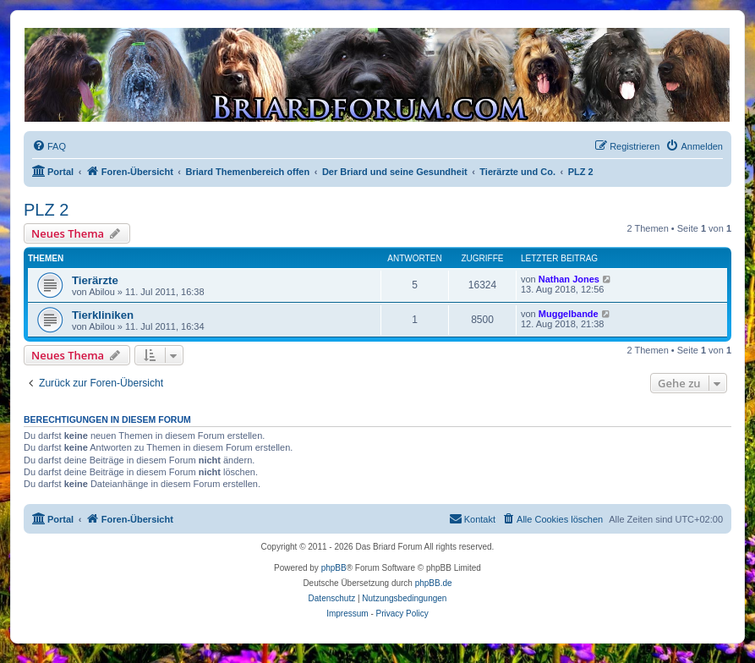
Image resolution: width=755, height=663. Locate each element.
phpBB (334, 568)
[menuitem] (49, 146)
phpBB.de (433, 583)
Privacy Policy (402, 613)
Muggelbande (569, 314)
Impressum (347, 613)
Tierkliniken (103, 315)
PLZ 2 (46, 209)
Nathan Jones (569, 279)
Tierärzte (95, 280)
